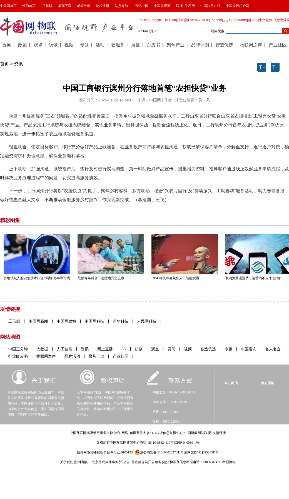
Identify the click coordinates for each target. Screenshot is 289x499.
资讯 (18, 63)
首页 (4, 63)
